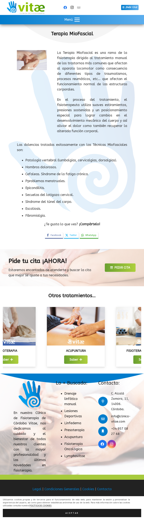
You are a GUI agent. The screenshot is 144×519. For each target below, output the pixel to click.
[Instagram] (72, 7)
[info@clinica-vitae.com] (104, 419)
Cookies (88, 489)
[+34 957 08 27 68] (104, 431)
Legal (36, 489)
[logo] (25, 7)
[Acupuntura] (87, 310)
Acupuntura (87, 351)
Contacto (104, 489)
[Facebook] (65, 7)
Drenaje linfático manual (71, 398)
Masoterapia (17, 351)
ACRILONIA (81, 510)
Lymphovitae (74, 456)
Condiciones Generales (61, 489)
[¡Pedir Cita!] (130, 7)
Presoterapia (74, 430)
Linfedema (72, 423)
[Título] (78, 7)
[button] (72, 19)
